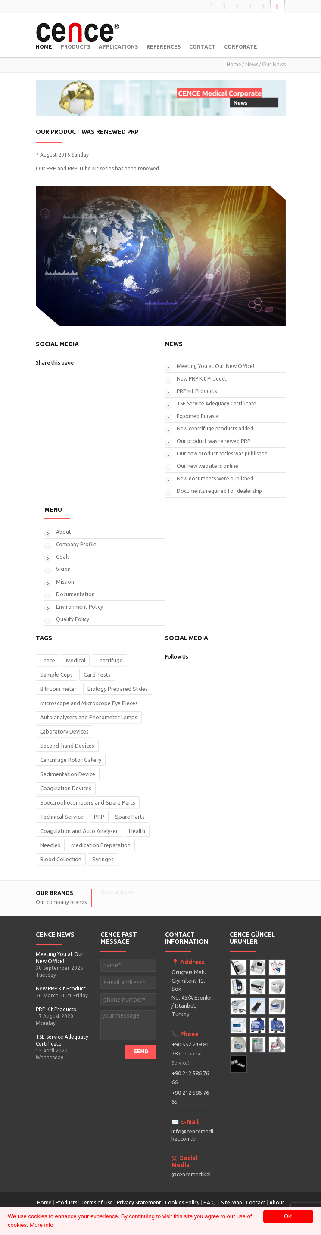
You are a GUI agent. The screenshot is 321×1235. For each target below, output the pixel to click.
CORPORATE (240, 47)
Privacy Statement (139, 1202)
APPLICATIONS (118, 47)
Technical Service (61, 817)
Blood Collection (60, 859)
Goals (62, 557)
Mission (65, 582)
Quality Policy (72, 619)
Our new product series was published (222, 453)
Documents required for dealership (219, 491)
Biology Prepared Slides (117, 689)
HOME (44, 47)
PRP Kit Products (197, 391)
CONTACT (202, 47)
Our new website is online (207, 466)
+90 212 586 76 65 (190, 1097)
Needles (50, 845)
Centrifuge (109, 660)
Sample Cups (56, 675)
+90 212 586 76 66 (190, 1077)
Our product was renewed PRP (213, 441)
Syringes (103, 859)
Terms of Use (97, 1202)
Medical (75, 660)
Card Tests (97, 675)
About (63, 532)
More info (41, 1225)
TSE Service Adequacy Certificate (216, 403)
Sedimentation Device (67, 774)
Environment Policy (79, 607)
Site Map (231, 1202)
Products (66, 1202)
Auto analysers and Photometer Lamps (88, 717)
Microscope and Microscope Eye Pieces (89, 703)
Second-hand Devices (67, 746)
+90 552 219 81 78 (190, 1053)
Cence (47, 660)
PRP (99, 817)
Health (137, 831)
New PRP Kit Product (202, 378)
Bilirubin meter (58, 689)
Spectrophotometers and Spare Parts (87, 802)
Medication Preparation (101, 845)
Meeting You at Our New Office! (215, 366)
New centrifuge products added (215, 428)
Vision (63, 569)
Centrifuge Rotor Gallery (70, 760)
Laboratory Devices (64, 731)
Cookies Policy (182, 1202)
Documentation (75, 594)
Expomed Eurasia (197, 416)
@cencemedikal (191, 1174)
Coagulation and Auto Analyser (79, 831)
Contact (256, 1202)
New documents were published (215, 478)
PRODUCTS (75, 47)
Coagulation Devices (65, 788)
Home (234, 64)
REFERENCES (163, 47)
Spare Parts (130, 817)
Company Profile (76, 544)
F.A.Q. (210, 1202)
